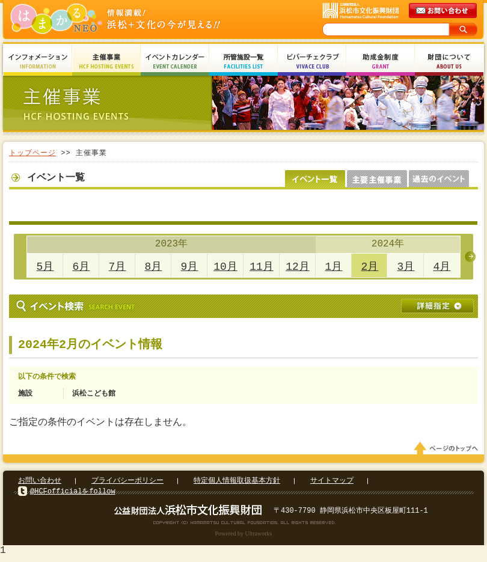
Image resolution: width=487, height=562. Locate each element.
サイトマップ (332, 484)
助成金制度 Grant (380, 62)
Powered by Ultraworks (243, 537)
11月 (262, 267)
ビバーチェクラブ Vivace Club (312, 62)
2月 (370, 266)
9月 (189, 267)
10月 (225, 267)
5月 (45, 267)
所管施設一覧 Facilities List (243, 62)
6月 (81, 267)
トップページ (32, 153)
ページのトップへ (448, 452)
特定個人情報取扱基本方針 (237, 484)
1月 (334, 267)
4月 (442, 267)
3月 (406, 267)
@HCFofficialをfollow (72, 495)
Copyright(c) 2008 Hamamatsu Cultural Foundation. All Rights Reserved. (244, 526)
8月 (153, 267)
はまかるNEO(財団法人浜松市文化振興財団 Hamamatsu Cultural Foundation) (141, 19)
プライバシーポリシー (127, 484)
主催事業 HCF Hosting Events (106, 62)
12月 (298, 267)
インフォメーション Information (38, 62)
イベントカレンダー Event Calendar (175, 62)
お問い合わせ (39, 484)
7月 (117, 267)
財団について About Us (449, 62)
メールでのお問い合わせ (443, 11)
